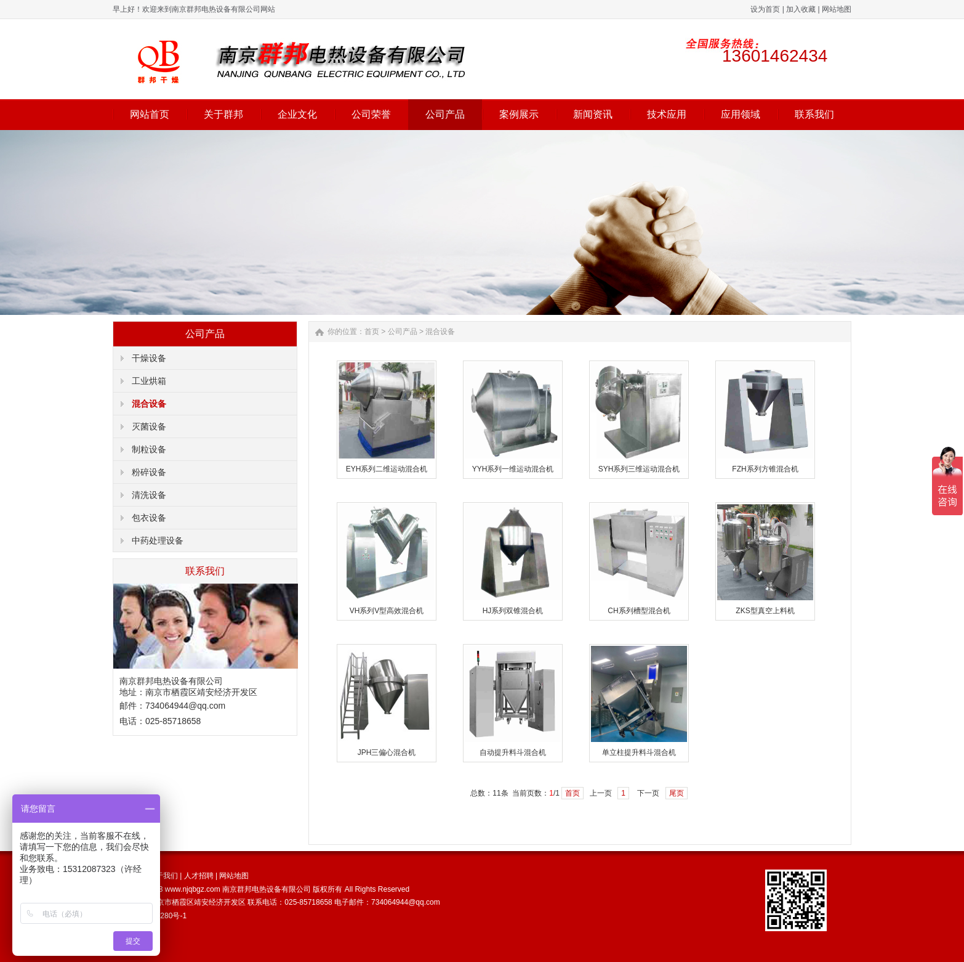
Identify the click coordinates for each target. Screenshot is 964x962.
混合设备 (149, 404)
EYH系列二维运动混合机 (387, 469)
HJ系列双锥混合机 (513, 610)
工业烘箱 (149, 381)
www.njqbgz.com (192, 889)
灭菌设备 (149, 426)
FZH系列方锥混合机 (765, 469)
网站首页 (149, 114)
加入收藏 (801, 9)
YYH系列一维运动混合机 (513, 469)
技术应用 (666, 114)
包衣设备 (149, 518)
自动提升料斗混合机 (513, 752)
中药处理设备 (157, 540)
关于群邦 (223, 114)
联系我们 (814, 114)
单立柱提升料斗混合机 (639, 752)
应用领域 (740, 114)
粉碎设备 (149, 472)
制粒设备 (149, 449)
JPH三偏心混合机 (387, 752)
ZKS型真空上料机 (765, 610)
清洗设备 (149, 495)
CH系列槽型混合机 (639, 610)
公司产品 (445, 114)
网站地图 (836, 9)
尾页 (676, 793)
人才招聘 (199, 875)
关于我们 (163, 875)
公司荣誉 (371, 114)
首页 (371, 331)
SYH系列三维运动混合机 (639, 469)
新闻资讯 (593, 114)
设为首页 (765, 9)
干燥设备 (149, 358)
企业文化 (297, 114)
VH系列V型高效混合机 (387, 610)
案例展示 (519, 114)
